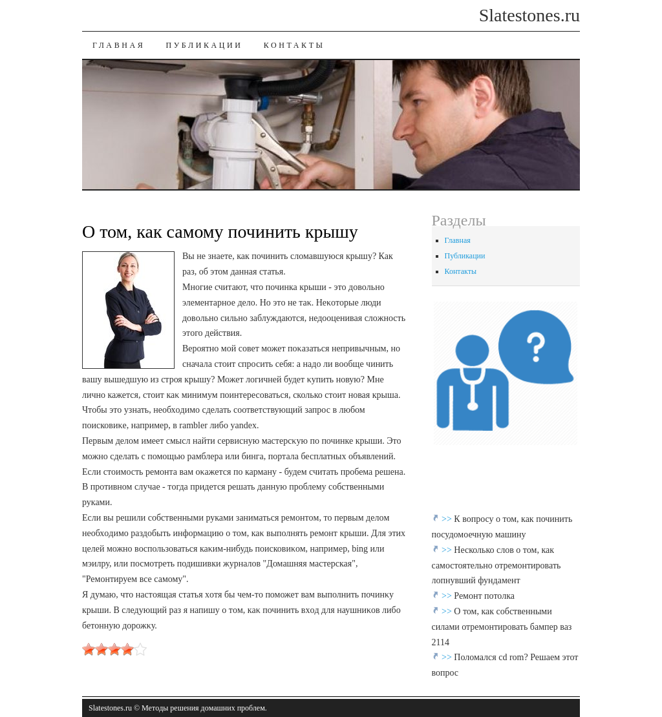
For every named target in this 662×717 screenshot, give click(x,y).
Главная (118, 45)
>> (448, 519)
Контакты (294, 45)
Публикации (204, 45)
